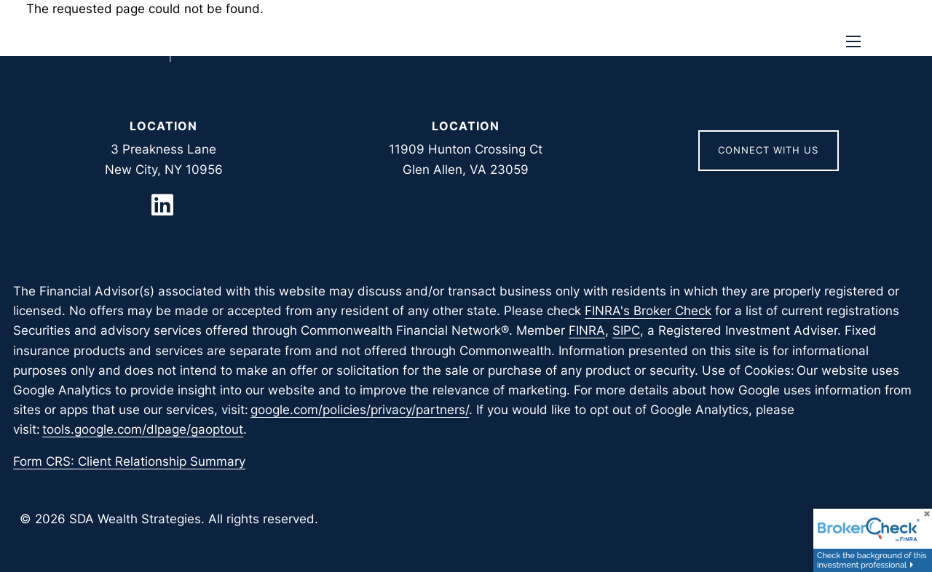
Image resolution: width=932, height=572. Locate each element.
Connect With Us (768, 150)
